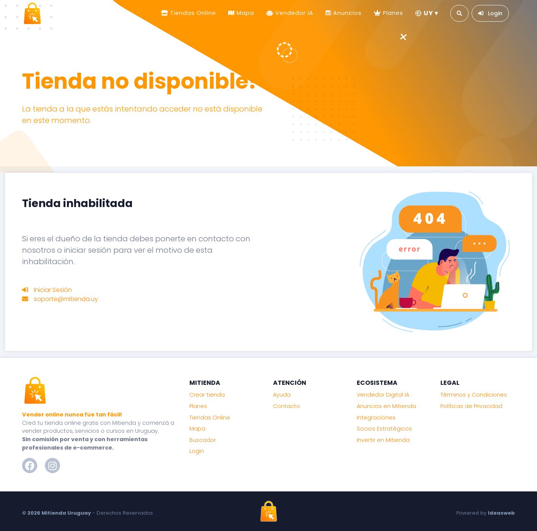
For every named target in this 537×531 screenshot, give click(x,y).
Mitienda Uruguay (66, 513)
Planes (392, 13)
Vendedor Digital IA (383, 395)
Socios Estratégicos (384, 428)
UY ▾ (426, 13)
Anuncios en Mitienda (386, 406)
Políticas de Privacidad (471, 406)
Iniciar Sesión (53, 289)
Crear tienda (207, 395)
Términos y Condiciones (473, 395)
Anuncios (346, 13)
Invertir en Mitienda (383, 440)
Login (196, 451)
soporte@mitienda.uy (66, 299)
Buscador (202, 440)
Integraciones (376, 417)
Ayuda (282, 395)
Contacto (286, 406)
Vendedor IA (293, 13)
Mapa (244, 13)
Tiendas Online (192, 13)
